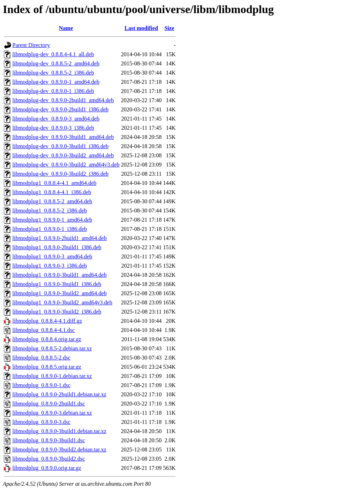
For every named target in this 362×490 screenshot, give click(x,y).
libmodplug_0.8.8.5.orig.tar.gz (46, 367)
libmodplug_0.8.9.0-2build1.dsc (48, 404)
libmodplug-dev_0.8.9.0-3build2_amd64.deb (63, 155)
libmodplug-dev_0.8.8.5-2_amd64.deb (55, 63)
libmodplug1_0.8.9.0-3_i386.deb (49, 266)
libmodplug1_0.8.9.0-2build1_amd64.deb (59, 238)
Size (169, 28)
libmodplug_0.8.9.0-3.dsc (41, 422)
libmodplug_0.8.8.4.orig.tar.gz (46, 339)
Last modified (141, 28)
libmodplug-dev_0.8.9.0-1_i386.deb (53, 91)
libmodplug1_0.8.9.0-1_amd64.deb (52, 220)
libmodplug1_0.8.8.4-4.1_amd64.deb (54, 183)
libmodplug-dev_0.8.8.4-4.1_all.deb (53, 54)
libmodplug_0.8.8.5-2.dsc (41, 358)
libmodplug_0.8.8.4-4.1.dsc (43, 330)
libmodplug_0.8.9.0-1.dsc (41, 385)
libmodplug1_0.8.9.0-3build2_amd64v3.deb (62, 302)
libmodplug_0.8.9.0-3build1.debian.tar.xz (59, 431)
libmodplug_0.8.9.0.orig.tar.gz (46, 468)
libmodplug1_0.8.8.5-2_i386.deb (49, 211)
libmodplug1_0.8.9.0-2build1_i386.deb (56, 247)
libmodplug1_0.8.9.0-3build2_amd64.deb (59, 293)
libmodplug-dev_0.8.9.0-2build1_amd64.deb (63, 100)
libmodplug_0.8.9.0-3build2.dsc (48, 459)
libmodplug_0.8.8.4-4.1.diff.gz (47, 321)
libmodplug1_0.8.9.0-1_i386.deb (49, 229)
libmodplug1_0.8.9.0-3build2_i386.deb (56, 312)
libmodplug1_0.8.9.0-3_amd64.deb (52, 256)
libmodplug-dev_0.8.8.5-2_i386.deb (53, 73)
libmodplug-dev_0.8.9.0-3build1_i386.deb (60, 146)
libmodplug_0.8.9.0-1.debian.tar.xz (52, 376)
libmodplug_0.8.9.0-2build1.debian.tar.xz (59, 394)
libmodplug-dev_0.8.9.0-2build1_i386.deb (60, 109)
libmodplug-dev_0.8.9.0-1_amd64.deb (55, 82)
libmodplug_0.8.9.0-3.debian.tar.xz (52, 413)
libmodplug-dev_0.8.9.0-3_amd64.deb (55, 119)
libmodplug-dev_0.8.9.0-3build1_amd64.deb (63, 137)
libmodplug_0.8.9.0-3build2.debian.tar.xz (59, 450)
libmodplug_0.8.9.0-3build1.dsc (48, 440)
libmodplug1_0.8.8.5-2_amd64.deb (52, 201)
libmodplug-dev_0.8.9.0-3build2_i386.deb (60, 174)
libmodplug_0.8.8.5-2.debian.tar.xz (52, 348)
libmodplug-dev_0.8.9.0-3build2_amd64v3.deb (65, 165)
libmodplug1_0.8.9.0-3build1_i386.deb (56, 284)
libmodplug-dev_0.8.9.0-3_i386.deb (53, 128)
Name (66, 28)
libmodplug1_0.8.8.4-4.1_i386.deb (51, 192)
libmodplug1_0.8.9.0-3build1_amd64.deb (59, 275)
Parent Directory (31, 45)
